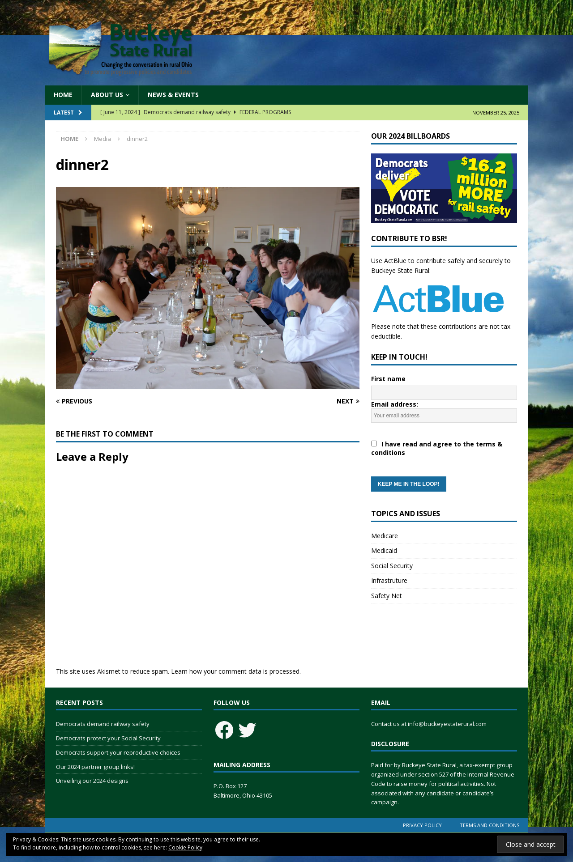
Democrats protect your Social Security (108, 738)
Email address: (444, 446)
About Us (107, 94)
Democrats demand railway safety (103, 724)
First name (388, 378)
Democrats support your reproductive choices (118, 752)
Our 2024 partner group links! (95, 767)
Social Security (392, 565)
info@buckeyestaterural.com (447, 724)
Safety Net (386, 595)
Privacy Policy (422, 825)
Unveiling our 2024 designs (92, 781)
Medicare (384, 535)
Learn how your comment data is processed (235, 671)
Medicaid (384, 550)
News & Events (173, 94)
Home (63, 94)
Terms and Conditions (489, 825)
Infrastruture (389, 580)
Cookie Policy (185, 847)
